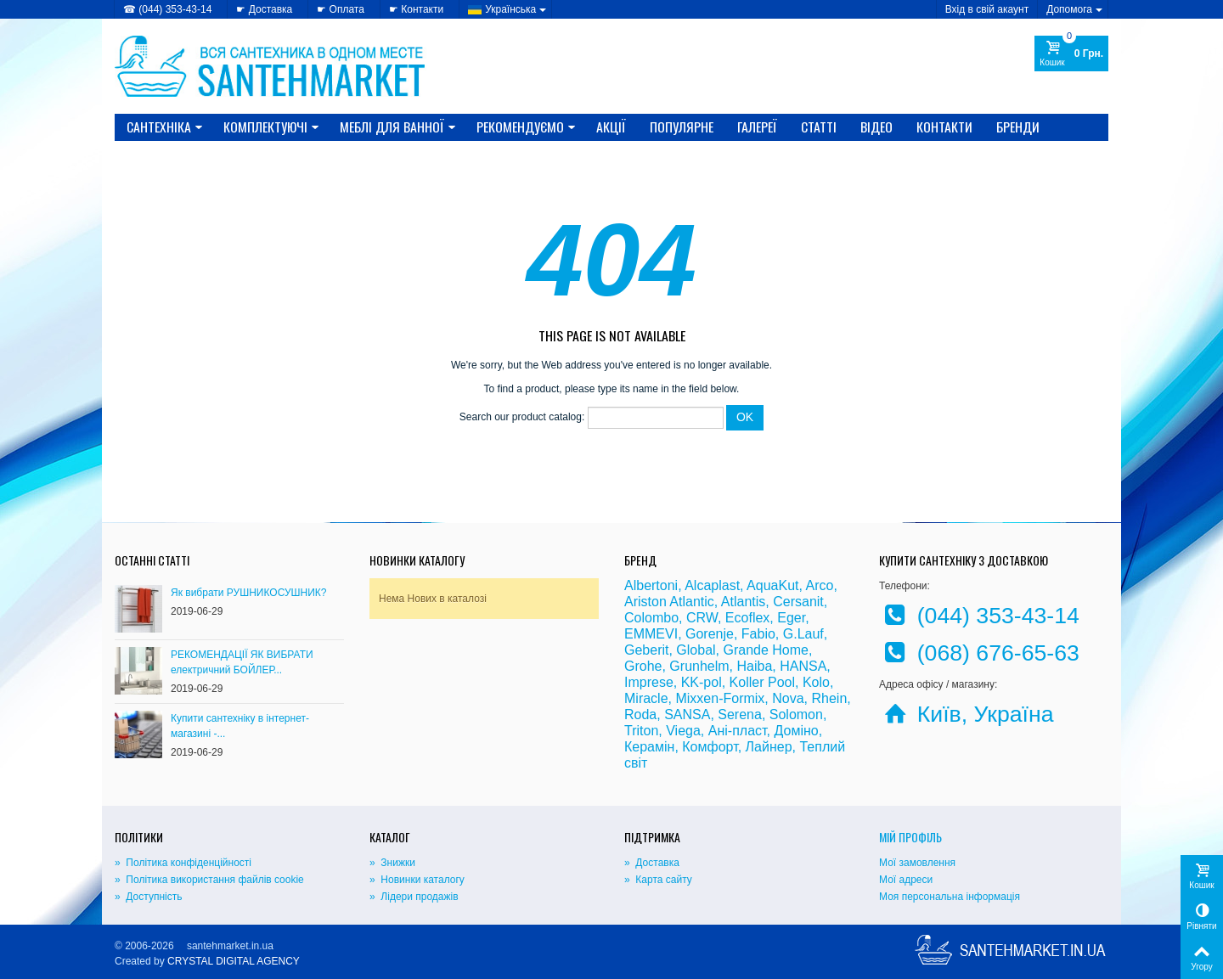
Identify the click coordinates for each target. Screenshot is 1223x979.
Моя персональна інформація (949, 897)
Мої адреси (906, 880)
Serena (740, 714)
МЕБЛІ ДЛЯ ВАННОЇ (398, 126)
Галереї (757, 126)
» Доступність (148, 897)
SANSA (687, 714)
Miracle (646, 698)
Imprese (648, 682)
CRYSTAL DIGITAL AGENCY (233, 961)
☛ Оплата (340, 9)
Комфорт (709, 747)
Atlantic (691, 601)
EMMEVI (651, 634)
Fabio (758, 634)
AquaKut (772, 585)
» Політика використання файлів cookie (209, 880)
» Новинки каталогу (417, 880)
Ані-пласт (737, 730)
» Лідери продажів (414, 897)
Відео (876, 126)
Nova (787, 698)
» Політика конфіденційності (183, 863)
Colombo (651, 617)
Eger (791, 617)
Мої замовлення (917, 863)
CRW (702, 617)
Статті (819, 126)
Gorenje (709, 634)
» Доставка (651, 863)
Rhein (829, 698)
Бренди (1018, 126)
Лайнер (769, 747)
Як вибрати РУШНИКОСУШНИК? (249, 593)
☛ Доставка (264, 9)
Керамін (649, 747)
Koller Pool (762, 682)
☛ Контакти (416, 9)
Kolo (816, 682)
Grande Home (766, 650)
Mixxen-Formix (719, 698)
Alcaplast (712, 585)
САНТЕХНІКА (165, 126)
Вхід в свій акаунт (987, 9)
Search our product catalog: (521, 418)
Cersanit (798, 601)
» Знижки (392, 863)
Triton (641, 730)
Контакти (944, 126)
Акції (611, 126)
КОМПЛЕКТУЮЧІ (271, 126)
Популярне (681, 126)
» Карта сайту (658, 880)
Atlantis (743, 601)
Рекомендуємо (526, 126)
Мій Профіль (910, 837)
